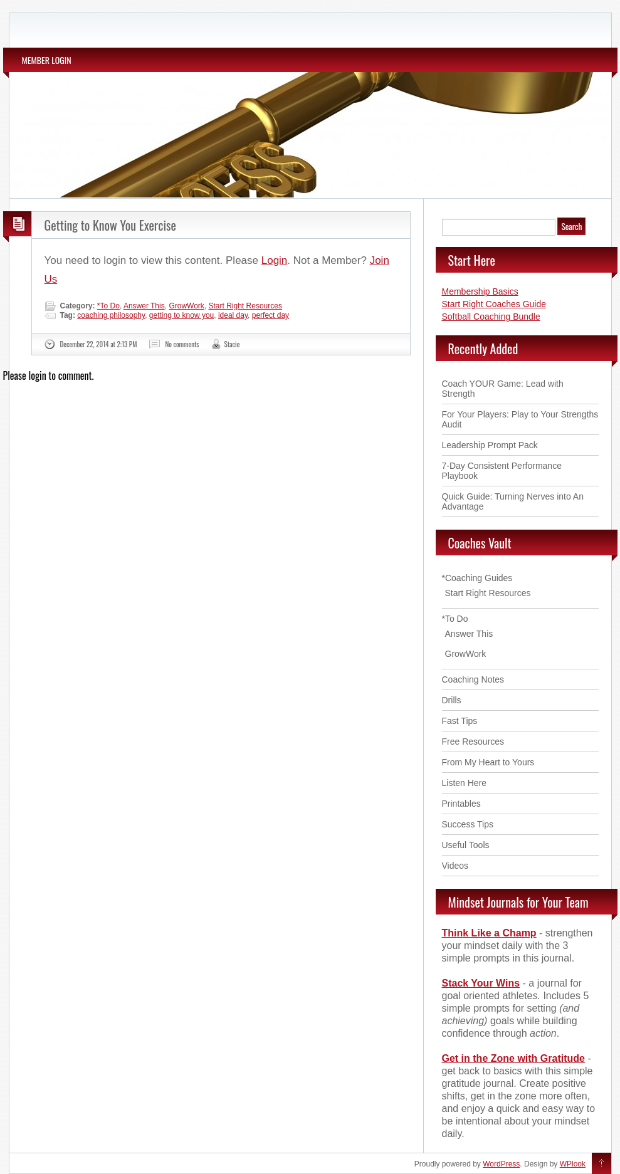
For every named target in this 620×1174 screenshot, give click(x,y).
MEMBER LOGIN (46, 59)
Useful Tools (466, 845)
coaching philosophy (111, 315)
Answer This (144, 305)
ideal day (233, 315)
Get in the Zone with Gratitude (513, 1058)
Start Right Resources (245, 305)
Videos (455, 866)
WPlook (573, 1164)
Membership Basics (480, 291)
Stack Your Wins (481, 983)
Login (274, 260)
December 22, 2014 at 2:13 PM (98, 344)
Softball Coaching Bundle (491, 317)
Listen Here (464, 783)
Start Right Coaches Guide (494, 304)
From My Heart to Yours (488, 762)
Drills (451, 700)
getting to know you (181, 315)
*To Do (108, 305)
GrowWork (186, 305)
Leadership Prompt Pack (490, 445)
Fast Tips (460, 721)
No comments (182, 344)
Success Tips (467, 824)
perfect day (270, 315)
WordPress (501, 1164)
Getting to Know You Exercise (110, 225)
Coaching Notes (473, 679)
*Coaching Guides (477, 578)
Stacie (232, 344)
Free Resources (473, 741)
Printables (461, 804)
